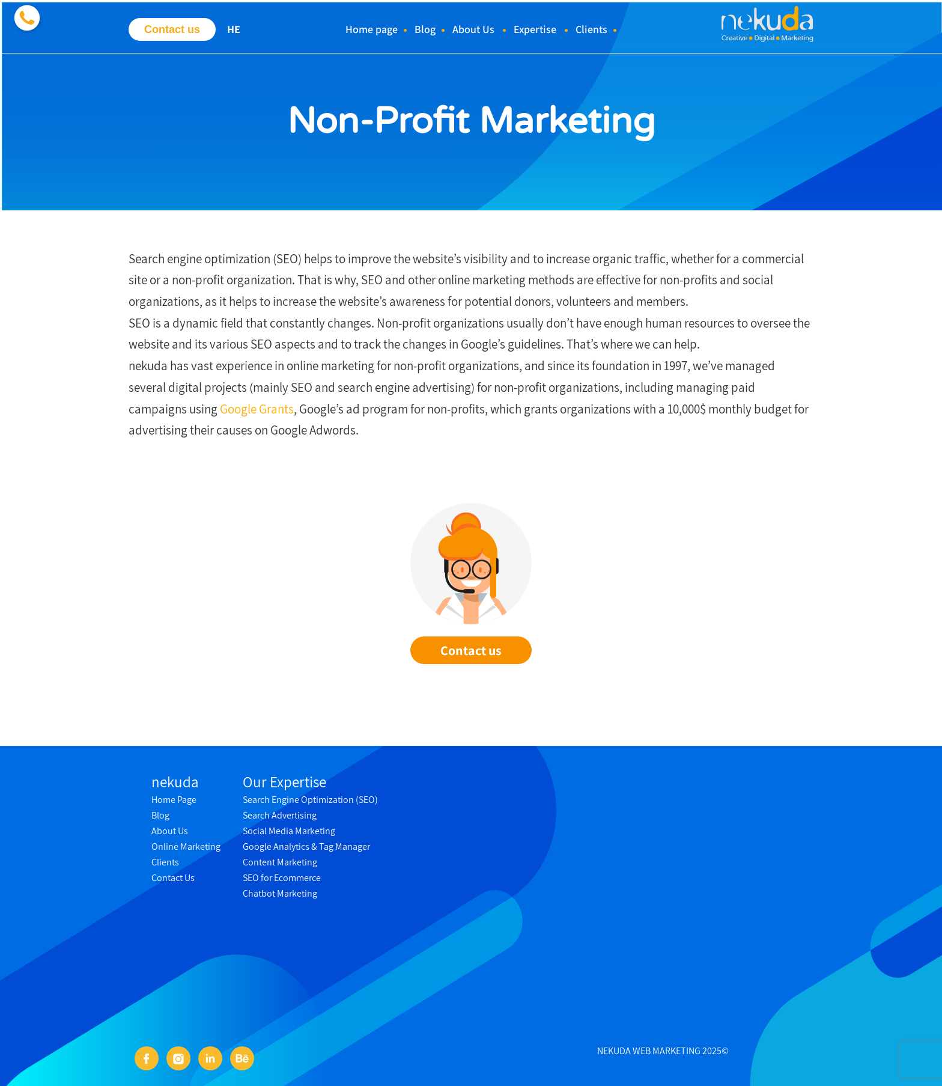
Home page (371, 29)
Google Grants (257, 409)
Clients (591, 29)
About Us (473, 29)
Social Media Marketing (289, 831)
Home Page (173, 799)
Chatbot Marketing (280, 893)
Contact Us (173, 877)
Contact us (172, 29)
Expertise (535, 29)
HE (233, 29)
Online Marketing (185, 846)
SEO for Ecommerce (282, 877)
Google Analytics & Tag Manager (306, 846)
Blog (425, 29)
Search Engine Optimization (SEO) (310, 799)
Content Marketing (280, 862)
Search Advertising (280, 815)
